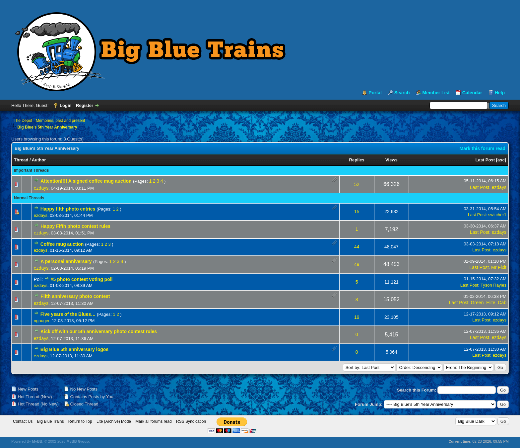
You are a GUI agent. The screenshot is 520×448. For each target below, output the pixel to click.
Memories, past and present (60, 120)
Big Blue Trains (50, 421)
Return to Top (80, 421)
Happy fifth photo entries (68, 209)
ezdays (41, 188)
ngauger (41, 320)
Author (39, 159)
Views (391, 159)
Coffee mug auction (62, 244)
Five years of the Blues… (68, 314)
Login (65, 105)
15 (356, 211)
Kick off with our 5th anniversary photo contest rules (98, 331)
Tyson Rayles (493, 285)
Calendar (472, 92)
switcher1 (497, 214)
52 (356, 184)
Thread (21, 159)
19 (356, 317)
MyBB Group (77, 441)
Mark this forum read (482, 148)
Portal (375, 92)
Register (84, 105)
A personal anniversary (66, 261)
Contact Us (22, 421)
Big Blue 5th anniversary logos (74, 349)
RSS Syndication (191, 421)
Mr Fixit (498, 267)
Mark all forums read (153, 421)
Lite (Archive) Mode (114, 421)
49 (356, 264)
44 (356, 246)
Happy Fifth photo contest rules (75, 226)
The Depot (23, 120)
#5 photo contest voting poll (82, 279)
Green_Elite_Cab (488, 302)
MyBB (37, 441)
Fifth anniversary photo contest (75, 296)
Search (402, 92)
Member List (435, 92)
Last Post (485, 159)
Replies (356, 159)
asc (501, 159)
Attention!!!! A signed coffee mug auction (85, 181)
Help (500, 92)
